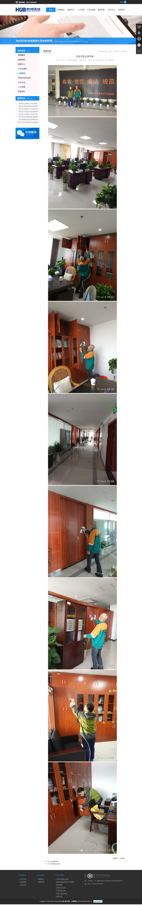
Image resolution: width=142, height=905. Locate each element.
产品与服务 (91, 10)
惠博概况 (60, 10)
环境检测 (59, 885)
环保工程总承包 (61, 893)
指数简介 (41, 879)
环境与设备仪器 (24, 78)
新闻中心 (71, 10)
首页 (51, 10)
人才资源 (81, 10)
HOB (62, 901)
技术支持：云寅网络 (71, 901)
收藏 (122, 858)
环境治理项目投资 (62, 879)
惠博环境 (75, 60)
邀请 (116, 858)
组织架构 (23, 882)
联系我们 (121, 10)
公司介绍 (23, 879)
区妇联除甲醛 (54, 861)
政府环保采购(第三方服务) (65, 882)
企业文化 (111, 10)
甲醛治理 (59, 896)
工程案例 (116, 51)
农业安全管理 (60, 888)
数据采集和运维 (55, 864)
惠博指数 (101, 10)
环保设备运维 (60, 891)
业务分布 (23, 885)
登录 (121, 2)
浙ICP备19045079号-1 (84, 901)
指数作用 (41, 882)
